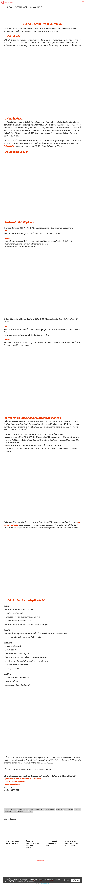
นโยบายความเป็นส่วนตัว (20, 881)
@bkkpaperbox (18, 781)
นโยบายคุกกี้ (32, 881)
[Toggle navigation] (83, 2)
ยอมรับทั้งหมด (75, 880)
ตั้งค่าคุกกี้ (66, 880)
